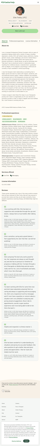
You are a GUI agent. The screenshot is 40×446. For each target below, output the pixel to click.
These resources (13, 384)
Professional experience (16, 41)
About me (5, 41)
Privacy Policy (29, 428)
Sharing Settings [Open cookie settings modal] (16, 441)
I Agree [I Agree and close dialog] (26, 441)
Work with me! (20, 31)
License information (32, 41)
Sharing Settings (13, 437)
